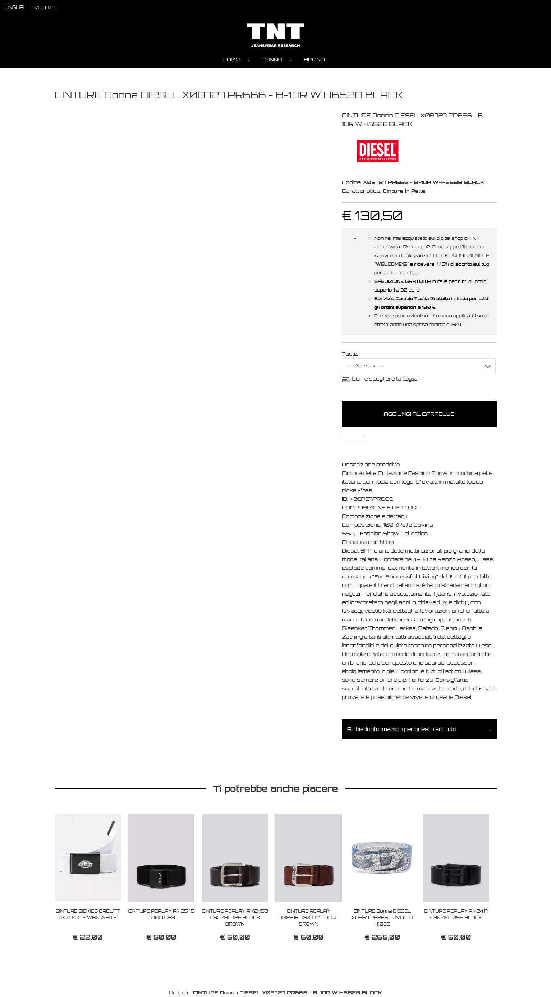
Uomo (231, 59)
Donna (271, 59)
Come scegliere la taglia (385, 379)
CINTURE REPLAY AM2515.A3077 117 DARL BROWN (309, 917)
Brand (314, 59)
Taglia (350, 354)
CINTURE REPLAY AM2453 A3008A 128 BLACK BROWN (235, 917)
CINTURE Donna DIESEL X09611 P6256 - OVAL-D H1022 (382, 917)
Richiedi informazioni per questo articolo (401, 729)
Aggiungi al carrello (419, 414)
